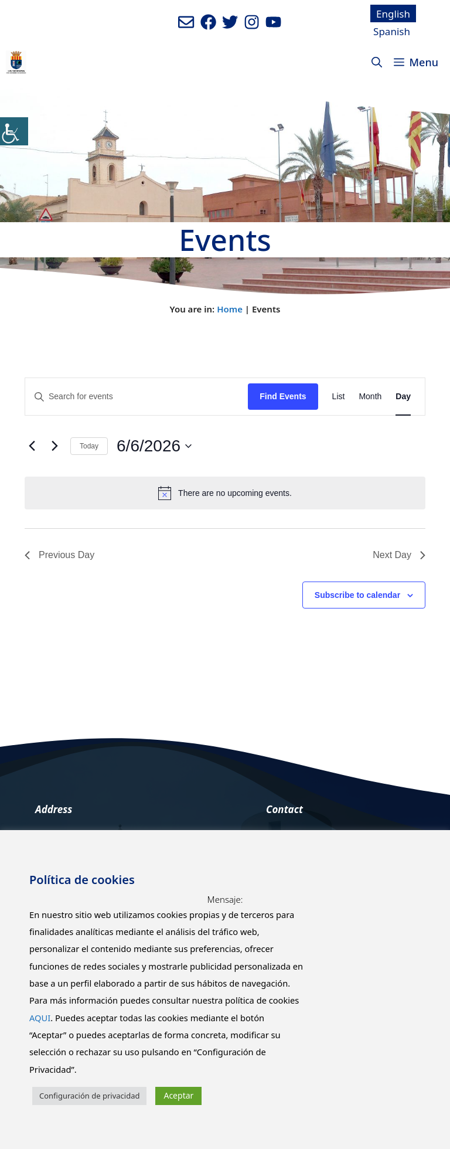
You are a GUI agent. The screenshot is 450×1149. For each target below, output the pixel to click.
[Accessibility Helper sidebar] (14, 131)
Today (89, 446)
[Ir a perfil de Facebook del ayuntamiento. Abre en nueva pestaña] (208, 22)
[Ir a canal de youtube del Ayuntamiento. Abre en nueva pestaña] (273, 22)
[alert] (225, 493)
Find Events (283, 396)
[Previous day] (32, 446)
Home (230, 309)
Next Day (399, 555)
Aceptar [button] (178, 1095)
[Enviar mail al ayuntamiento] (186, 22)
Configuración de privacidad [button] (89, 1095)
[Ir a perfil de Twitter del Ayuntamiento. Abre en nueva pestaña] (230, 22)
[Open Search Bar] (377, 62)
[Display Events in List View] (338, 396)
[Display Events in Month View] (370, 396)
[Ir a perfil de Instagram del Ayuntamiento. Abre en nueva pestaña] (251, 22)
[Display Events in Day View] (403, 396)
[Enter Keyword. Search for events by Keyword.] (136, 396)
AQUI (39, 1018)
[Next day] (54, 446)
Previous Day (59, 555)
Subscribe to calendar (357, 595)
